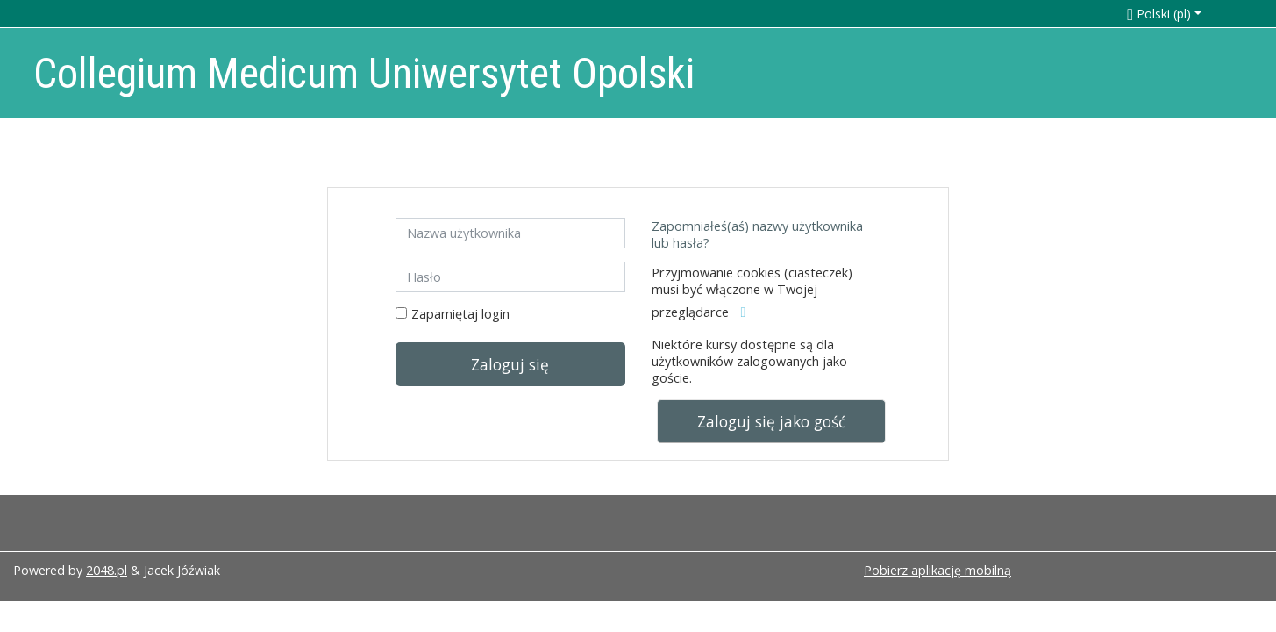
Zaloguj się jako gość (771, 421)
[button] (1183, 13)
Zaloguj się (510, 364)
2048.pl (106, 570)
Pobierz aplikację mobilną (937, 570)
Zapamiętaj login (460, 313)
